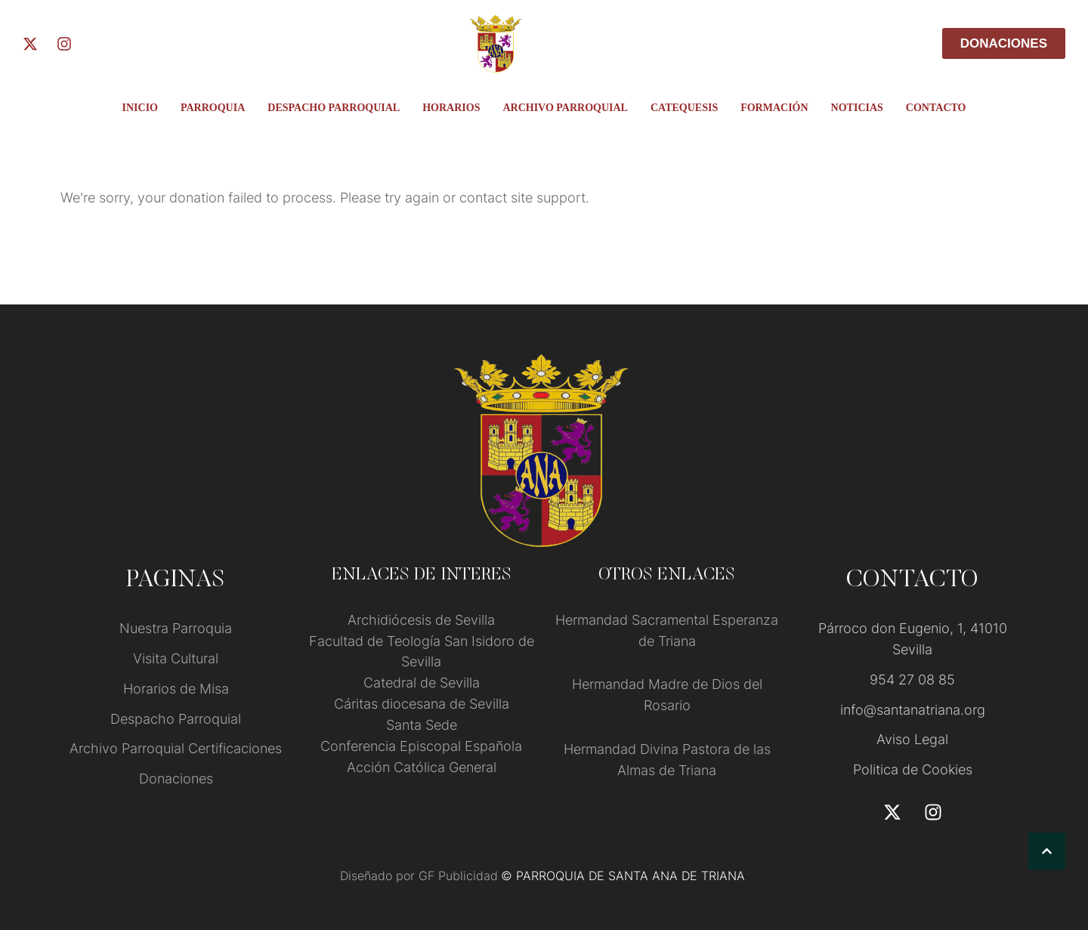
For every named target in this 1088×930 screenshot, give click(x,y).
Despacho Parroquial (175, 719)
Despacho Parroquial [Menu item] (333, 108)
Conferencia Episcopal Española (421, 746)
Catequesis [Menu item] (684, 108)
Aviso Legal (912, 739)
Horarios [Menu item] (451, 108)
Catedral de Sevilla (421, 683)
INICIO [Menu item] (140, 108)
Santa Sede (421, 725)
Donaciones (176, 778)
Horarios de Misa (176, 689)
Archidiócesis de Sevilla (421, 620)
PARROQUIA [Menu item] (213, 108)
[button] (1046, 851)
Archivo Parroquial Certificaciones (176, 748)
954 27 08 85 (912, 679)
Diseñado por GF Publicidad (419, 875)
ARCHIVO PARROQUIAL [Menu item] (565, 108)
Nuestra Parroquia (175, 628)
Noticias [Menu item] (857, 108)
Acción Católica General (421, 767)
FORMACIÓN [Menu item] (774, 108)
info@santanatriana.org (912, 710)
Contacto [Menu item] (936, 108)
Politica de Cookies (912, 769)
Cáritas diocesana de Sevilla (421, 704)
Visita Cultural (175, 658)
